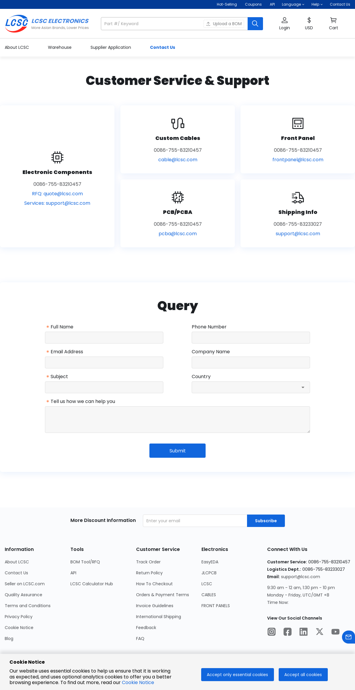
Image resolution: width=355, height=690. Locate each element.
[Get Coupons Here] (253, 4)
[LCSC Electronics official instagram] (271, 632)
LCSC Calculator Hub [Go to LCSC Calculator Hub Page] (91, 584)
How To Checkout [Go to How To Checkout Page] (154, 584)
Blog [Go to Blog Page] (9, 638)
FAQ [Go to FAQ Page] (140, 638)
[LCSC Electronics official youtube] (335, 632)
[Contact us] (348, 638)
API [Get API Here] (272, 4)
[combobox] (251, 387)
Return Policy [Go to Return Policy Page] (149, 573)
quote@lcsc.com (63, 193)
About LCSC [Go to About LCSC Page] (17, 562)
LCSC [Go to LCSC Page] (206, 584)
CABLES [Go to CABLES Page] (208, 595)
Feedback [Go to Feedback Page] (146, 628)
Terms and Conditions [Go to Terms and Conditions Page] (28, 606)
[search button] (255, 23)
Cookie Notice (138, 682)
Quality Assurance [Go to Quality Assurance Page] (23, 595)
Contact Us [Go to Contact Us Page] (16, 573)
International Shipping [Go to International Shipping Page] (158, 617)
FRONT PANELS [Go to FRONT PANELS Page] (215, 606)
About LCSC (17, 47)
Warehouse (60, 47)
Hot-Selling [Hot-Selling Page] (227, 4)
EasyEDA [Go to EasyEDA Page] (209, 562)
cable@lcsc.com (177, 159)
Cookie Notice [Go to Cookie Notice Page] (19, 628)
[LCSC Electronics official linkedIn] (303, 632)
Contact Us (340, 4)
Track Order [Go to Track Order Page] (148, 562)
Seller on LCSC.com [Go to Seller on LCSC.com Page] (25, 584)
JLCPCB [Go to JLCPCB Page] (209, 573)
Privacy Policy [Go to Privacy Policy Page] (19, 617)
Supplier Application (111, 47)
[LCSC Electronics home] (47, 24)
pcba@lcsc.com (178, 233)
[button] (293, 4)
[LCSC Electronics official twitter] (319, 632)
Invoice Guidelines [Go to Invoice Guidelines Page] (154, 606)
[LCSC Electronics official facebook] (287, 632)
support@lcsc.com (68, 203)
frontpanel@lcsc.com (297, 159)
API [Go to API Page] (73, 573)
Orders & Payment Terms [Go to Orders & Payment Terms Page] (162, 595)
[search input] (174, 23)
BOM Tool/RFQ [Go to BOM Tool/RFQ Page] (85, 562)
